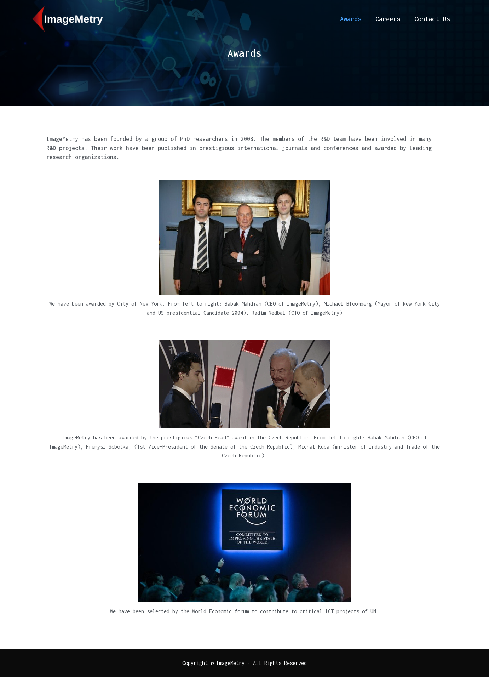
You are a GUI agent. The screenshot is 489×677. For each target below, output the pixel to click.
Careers (387, 19)
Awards (350, 19)
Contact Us (432, 19)
